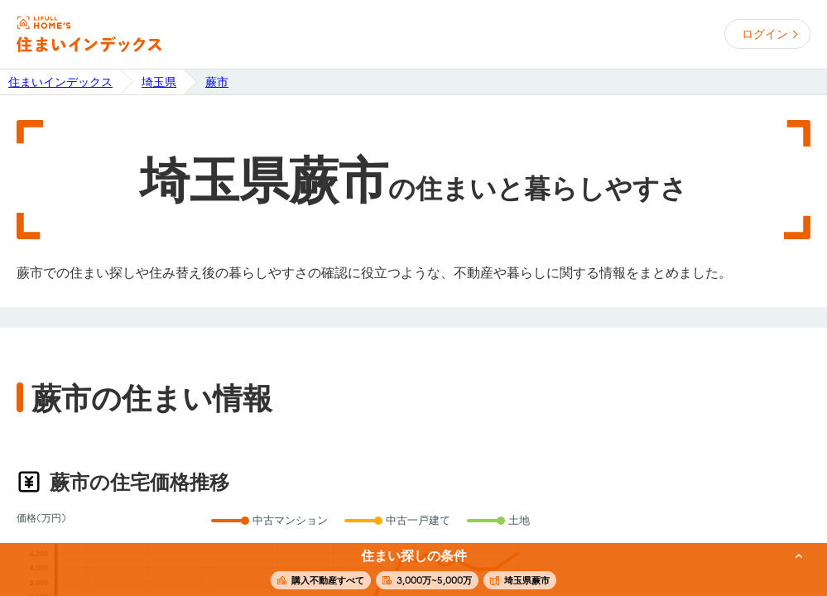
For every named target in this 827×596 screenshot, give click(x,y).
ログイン (765, 34)
